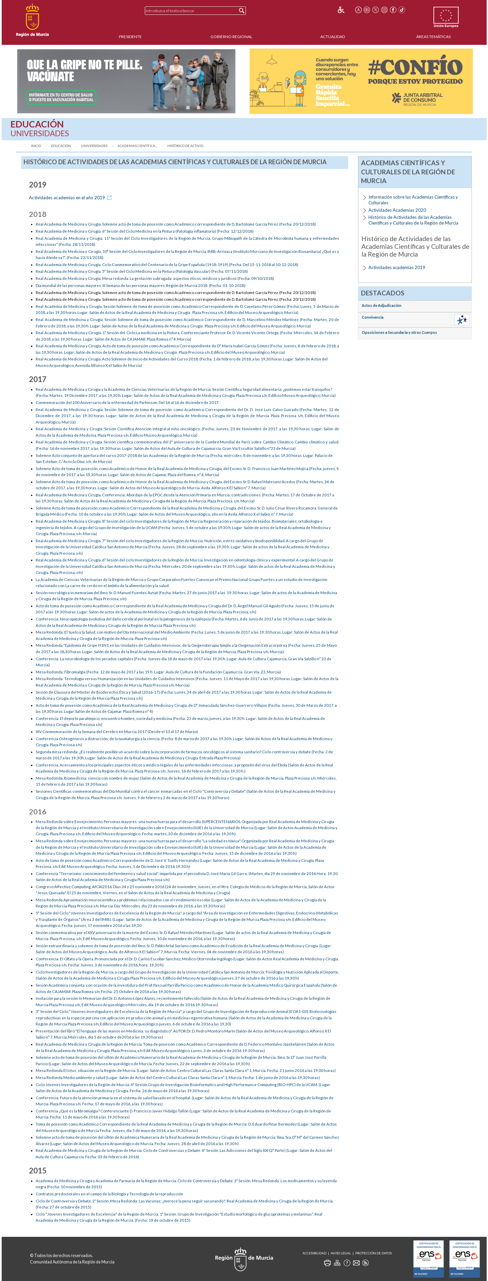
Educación (61, 146)
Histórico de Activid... (186, 146)
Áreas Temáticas (433, 36)
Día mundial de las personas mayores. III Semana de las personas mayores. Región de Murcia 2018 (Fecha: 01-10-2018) (141, 285)
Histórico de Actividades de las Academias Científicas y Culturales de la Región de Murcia (413, 220)
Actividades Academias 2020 (397, 210)
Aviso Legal (341, 1253)
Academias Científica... (137, 146)
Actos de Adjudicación (381, 305)
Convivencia (373, 317)
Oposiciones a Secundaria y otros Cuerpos (399, 332)
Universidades (94, 146)
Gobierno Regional (231, 36)
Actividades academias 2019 (396, 267)
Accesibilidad (314, 1253)
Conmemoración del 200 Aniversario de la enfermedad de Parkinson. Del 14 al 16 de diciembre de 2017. (127, 402)
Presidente (130, 36)
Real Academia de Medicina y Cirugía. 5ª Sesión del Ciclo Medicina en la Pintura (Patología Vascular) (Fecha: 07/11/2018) (142, 271)
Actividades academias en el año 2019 (71, 197)
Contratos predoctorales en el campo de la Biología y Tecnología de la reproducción (110, 1194)
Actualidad (332, 36)
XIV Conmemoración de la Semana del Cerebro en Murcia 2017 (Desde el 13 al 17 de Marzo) (117, 731)
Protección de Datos (373, 1253)
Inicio (36, 146)
